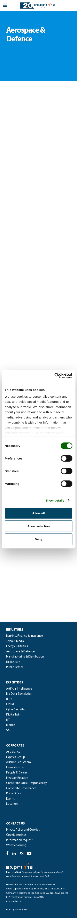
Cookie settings (16, 835)
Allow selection (38, 526)
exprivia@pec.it (14, 901)
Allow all (38, 513)
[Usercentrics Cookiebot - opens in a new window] (54, 375)
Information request (19, 840)
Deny (38, 539)
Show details (54, 500)
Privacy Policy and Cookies (23, 829)
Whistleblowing (16, 845)
